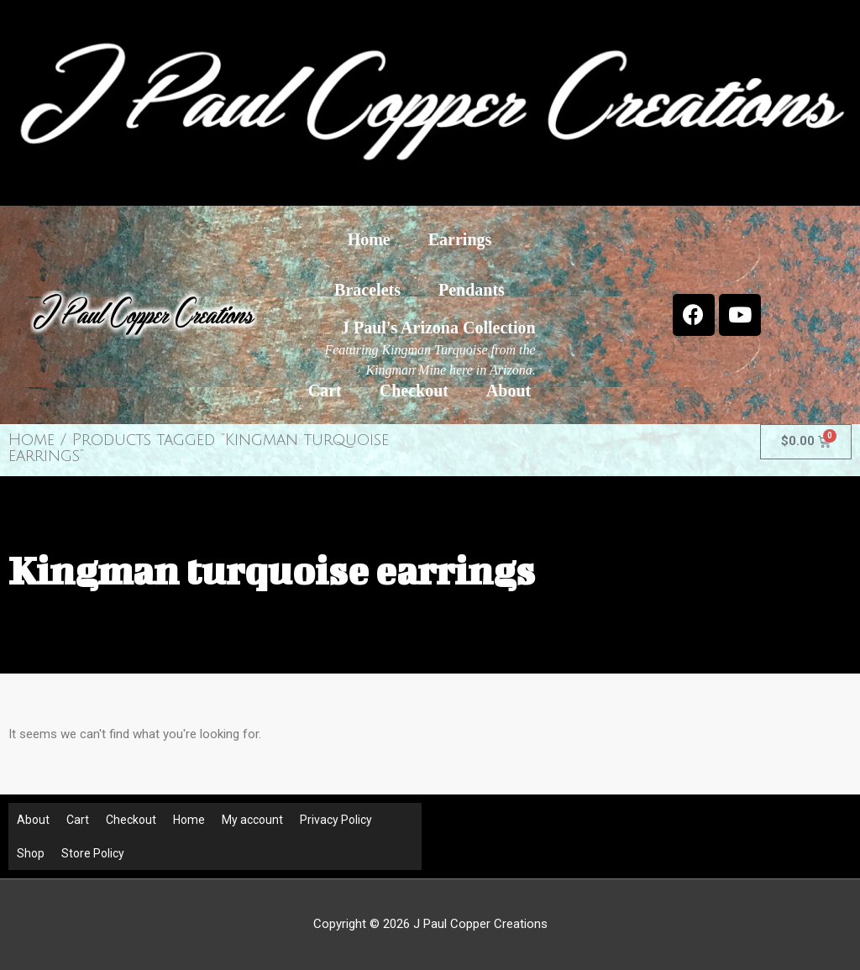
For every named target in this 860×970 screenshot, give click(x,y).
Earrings (460, 239)
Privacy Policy (336, 819)
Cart (325, 390)
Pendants (471, 290)
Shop (31, 853)
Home (369, 239)
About (508, 390)
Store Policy (92, 853)
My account (252, 819)
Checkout (414, 390)
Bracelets (367, 290)
